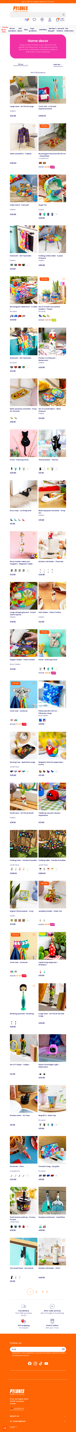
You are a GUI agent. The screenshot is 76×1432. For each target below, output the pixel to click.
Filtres (20, 64)
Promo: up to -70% (4, 29)
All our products (12, 29)
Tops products (33, 29)
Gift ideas (19, 29)
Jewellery (43, 30)
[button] (4, 1428)
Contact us (19, 1408)
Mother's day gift (52, 29)
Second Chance (60, 29)
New (26, 30)
